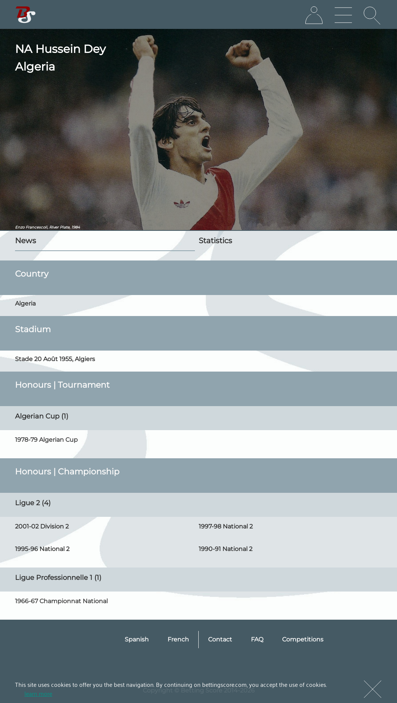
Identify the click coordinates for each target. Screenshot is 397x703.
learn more (38, 693)
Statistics (215, 240)
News (25, 240)
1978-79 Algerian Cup (46, 439)
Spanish (137, 639)
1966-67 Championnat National (61, 601)
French (178, 639)
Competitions (302, 639)
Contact (220, 639)
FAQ (257, 639)
